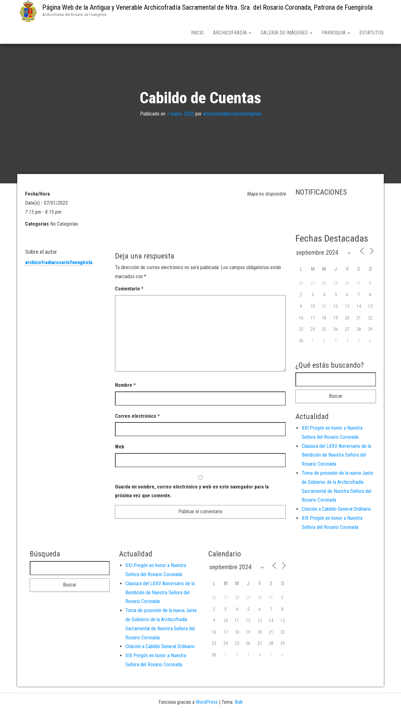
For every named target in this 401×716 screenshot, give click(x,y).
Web (119, 448)
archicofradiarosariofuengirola (232, 115)
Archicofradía (232, 33)
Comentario (129, 290)
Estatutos (371, 33)
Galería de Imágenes (286, 33)
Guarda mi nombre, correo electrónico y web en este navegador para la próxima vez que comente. (192, 492)
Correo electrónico (137, 417)
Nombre (125, 386)
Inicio (197, 33)
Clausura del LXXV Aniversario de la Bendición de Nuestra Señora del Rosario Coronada (336, 456)
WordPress (207, 703)
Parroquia (336, 33)
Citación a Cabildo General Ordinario (336, 510)
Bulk (239, 703)
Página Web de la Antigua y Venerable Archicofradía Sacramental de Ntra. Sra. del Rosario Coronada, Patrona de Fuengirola (207, 7)
